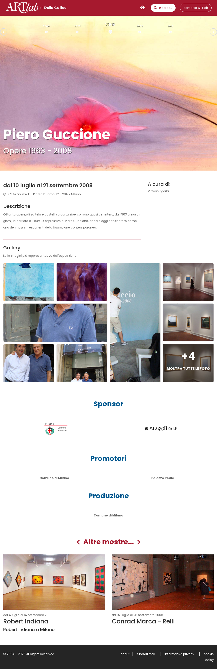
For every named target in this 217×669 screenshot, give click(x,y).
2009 (139, 26)
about (125, 654)
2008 (110, 24)
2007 (77, 26)
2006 (46, 26)
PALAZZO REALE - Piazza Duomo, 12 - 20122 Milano (42, 194)
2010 (170, 26)
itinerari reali (146, 654)
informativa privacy (179, 654)
